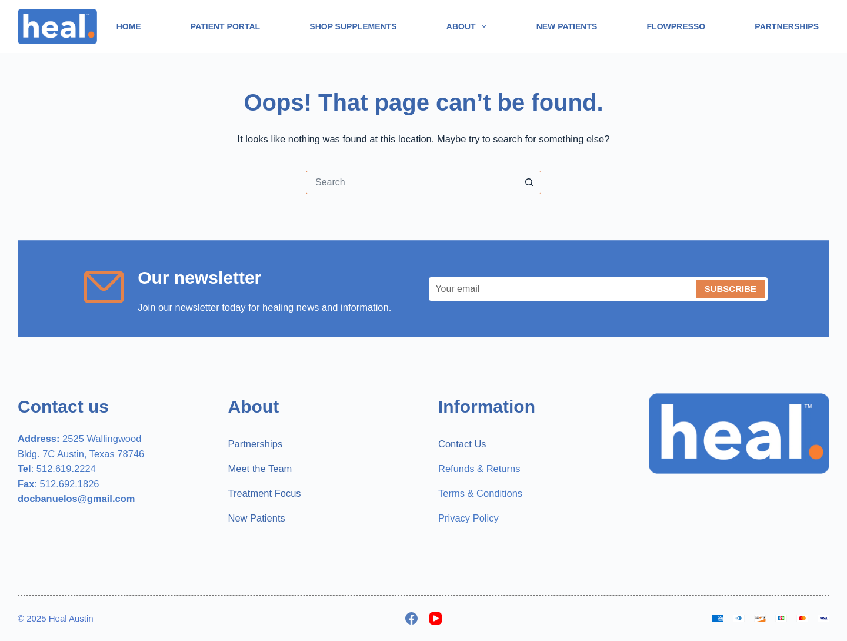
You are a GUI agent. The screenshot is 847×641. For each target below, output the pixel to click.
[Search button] (529, 182)
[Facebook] (411, 618)
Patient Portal (225, 26)
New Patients (567, 26)
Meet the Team (260, 468)
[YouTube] (435, 618)
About (469, 26)
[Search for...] (412, 182)
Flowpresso (676, 26)
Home (128, 26)
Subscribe (730, 289)
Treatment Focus (264, 493)
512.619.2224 (66, 468)
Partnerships (787, 26)
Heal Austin (71, 618)
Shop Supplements (352, 26)
